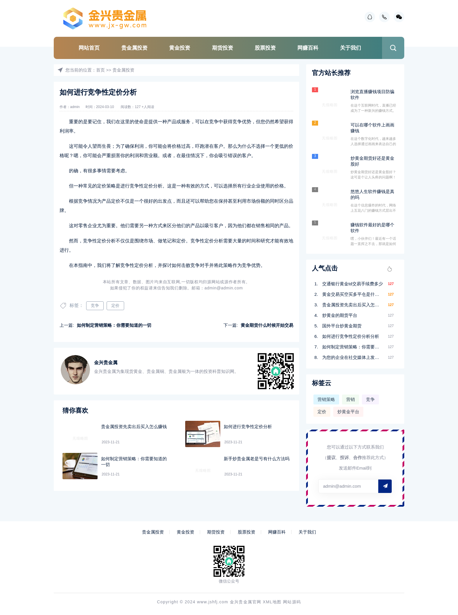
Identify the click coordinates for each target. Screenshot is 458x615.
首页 (100, 69)
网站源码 (292, 602)
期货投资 (222, 48)
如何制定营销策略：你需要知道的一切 (114, 325)
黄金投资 (179, 48)
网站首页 (89, 48)
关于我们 (350, 48)
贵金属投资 (134, 48)
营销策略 (326, 399)
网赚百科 (307, 48)
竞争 (95, 305)
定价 (115, 305)
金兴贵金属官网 (245, 602)
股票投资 (265, 48)
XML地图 (272, 602)
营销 (350, 399)
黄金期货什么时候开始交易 (267, 325)
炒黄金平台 (348, 411)
